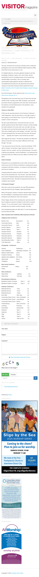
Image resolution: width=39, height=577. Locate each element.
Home (9, 19)
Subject (4, 335)
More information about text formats (19, 357)
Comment (5, 341)
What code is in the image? (10, 368)
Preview (13, 374)
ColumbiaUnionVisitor (11, 386)
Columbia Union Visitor (17, 573)
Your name (5, 328)
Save (5, 374)
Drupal (10, 394)
